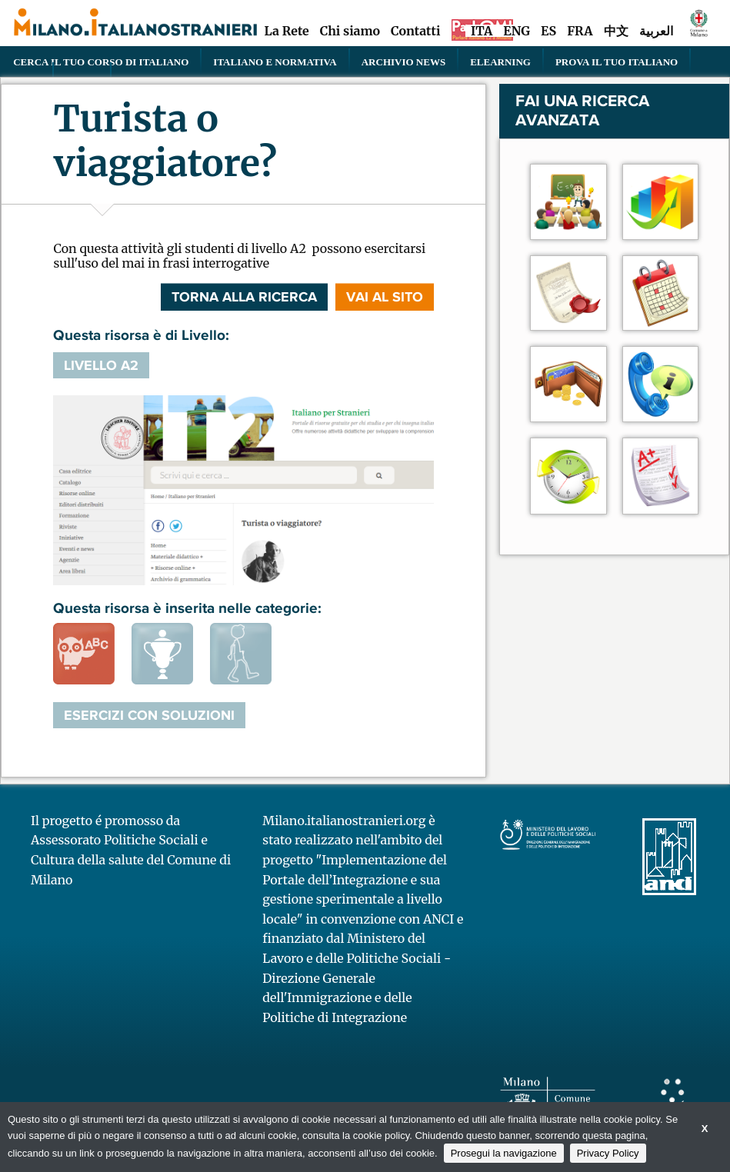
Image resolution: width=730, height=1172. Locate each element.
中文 (616, 31)
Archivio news (403, 61)
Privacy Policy (608, 1153)
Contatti (415, 31)
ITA (481, 31)
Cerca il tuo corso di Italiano (100, 61)
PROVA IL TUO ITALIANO (616, 61)
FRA (579, 31)
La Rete (286, 31)
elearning (500, 61)
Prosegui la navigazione (504, 1153)
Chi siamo (350, 31)
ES (548, 31)
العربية (656, 31)
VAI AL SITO (384, 297)
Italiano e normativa (274, 61)
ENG (516, 31)
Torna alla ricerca (244, 297)
